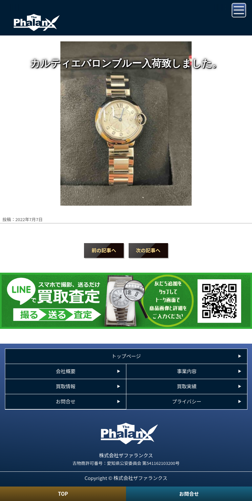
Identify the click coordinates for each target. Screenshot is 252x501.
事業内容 (187, 371)
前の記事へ (104, 250)
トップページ (126, 356)
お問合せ (189, 493)
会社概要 (65, 371)
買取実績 (187, 386)
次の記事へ (148, 250)
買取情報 (65, 386)
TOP (63, 493)
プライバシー (186, 401)
